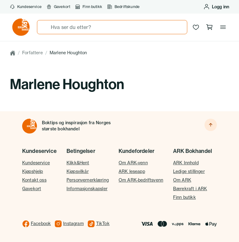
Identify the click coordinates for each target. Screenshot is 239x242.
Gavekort (58, 6)
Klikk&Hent (78, 163)
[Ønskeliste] (196, 27)
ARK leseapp (132, 171)
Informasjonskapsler (87, 188)
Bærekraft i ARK (190, 188)
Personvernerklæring (88, 180)
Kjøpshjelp (32, 171)
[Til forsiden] (29, 126)
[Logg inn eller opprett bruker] (216, 7)
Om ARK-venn (133, 163)
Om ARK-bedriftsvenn (141, 180)
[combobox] (112, 27)
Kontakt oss (34, 180)
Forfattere (32, 52)
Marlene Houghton (68, 52)
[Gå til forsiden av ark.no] (21, 27)
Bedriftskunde (123, 6)
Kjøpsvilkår (78, 171)
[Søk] (44, 27)
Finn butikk (88, 6)
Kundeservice (26, 6)
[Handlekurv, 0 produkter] (209, 27)
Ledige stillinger (189, 171)
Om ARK (182, 180)
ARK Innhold (186, 163)
